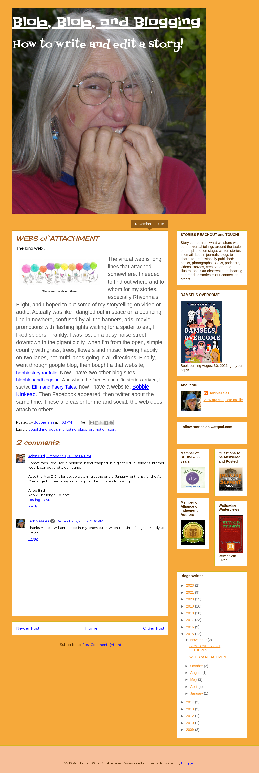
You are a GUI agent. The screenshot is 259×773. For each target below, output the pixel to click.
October (197, 666)
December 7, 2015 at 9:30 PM (79, 521)
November (198, 640)
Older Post (153, 628)
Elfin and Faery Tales (54, 387)
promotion (97, 429)
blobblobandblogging (38, 379)
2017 (190, 620)
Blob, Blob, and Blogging (106, 22)
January (197, 693)
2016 (190, 627)
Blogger (188, 763)
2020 (190, 599)
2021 (190, 592)
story (112, 429)
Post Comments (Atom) (101, 644)
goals (53, 429)
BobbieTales (38, 521)
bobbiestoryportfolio (36, 372)
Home (91, 628)
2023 (190, 585)
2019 (190, 606)
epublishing (37, 429)
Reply (33, 506)
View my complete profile (223, 400)
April (194, 687)
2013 (190, 709)
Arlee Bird (36, 456)
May (194, 679)
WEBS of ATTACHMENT (208, 657)
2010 (190, 723)
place (82, 429)
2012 (190, 716)
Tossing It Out (39, 500)
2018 (190, 613)
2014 (190, 702)
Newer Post (27, 628)
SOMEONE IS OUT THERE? (204, 648)
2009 (190, 730)
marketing (67, 429)
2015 (190, 634)
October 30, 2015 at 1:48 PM (68, 456)
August (196, 673)
